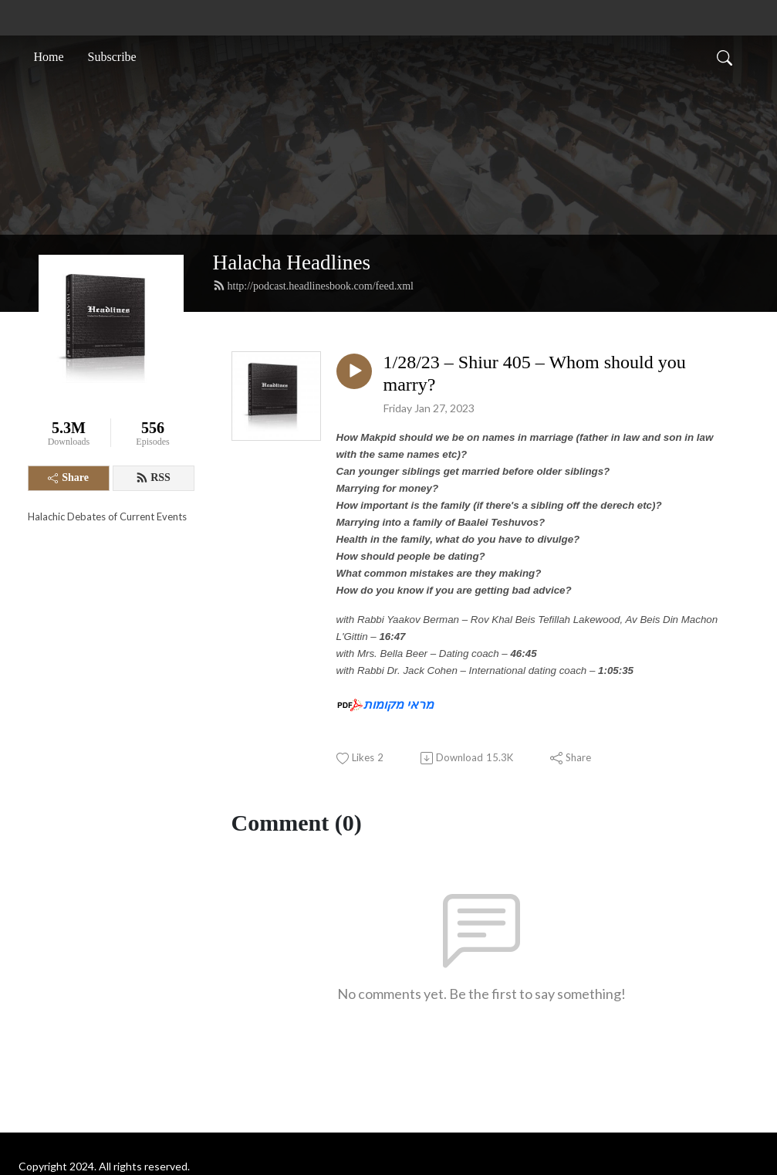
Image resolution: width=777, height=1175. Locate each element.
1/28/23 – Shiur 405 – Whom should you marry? (534, 373)
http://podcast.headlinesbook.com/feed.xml (313, 285)
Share (68, 477)
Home (49, 56)
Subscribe (112, 56)
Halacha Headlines (292, 262)
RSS (153, 478)
